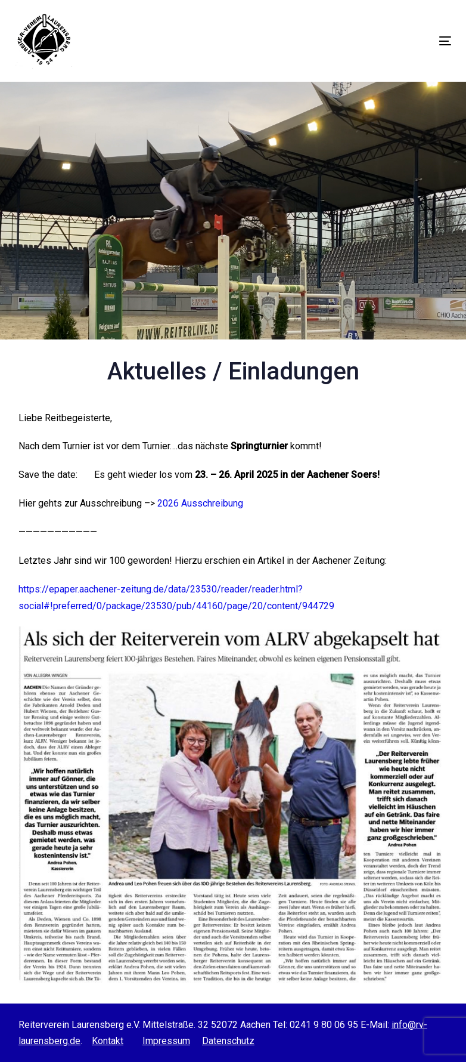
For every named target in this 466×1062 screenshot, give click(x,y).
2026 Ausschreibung (200, 503)
